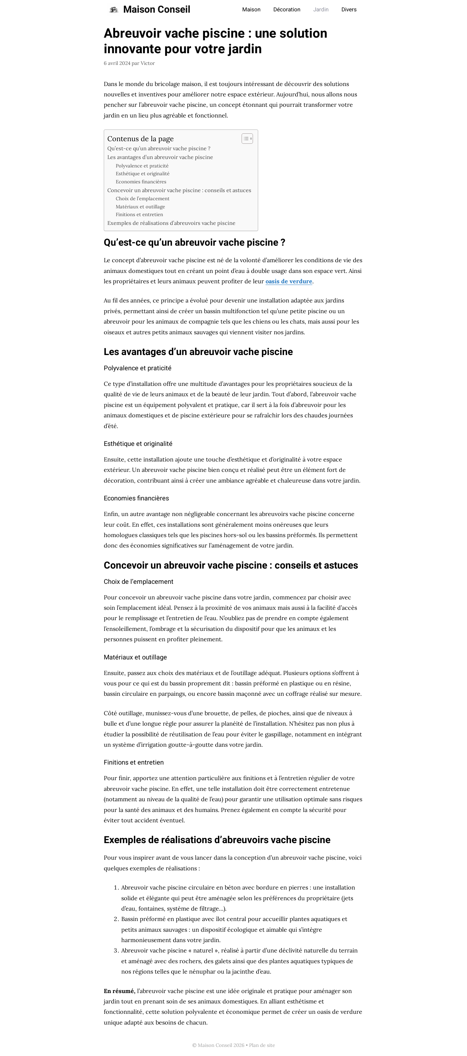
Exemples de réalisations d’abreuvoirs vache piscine (171, 223)
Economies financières (141, 181)
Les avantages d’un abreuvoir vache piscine (160, 157)
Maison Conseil (156, 10)
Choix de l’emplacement (143, 198)
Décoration (286, 10)
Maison (251, 10)
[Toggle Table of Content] (244, 138)
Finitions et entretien (139, 214)
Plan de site (262, 1045)
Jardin (321, 10)
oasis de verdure (289, 281)
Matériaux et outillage (140, 206)
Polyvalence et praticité (142, 166)
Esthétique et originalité (143, 173)
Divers (349, 10)
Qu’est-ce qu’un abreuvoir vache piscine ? (158, 148)
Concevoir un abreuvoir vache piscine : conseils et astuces (179, 190)
